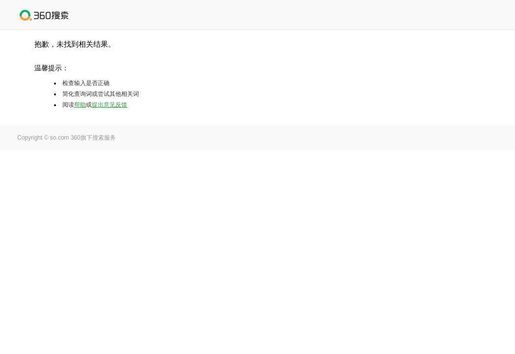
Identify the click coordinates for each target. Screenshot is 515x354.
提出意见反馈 (109, 104)
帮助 (80, 104)
